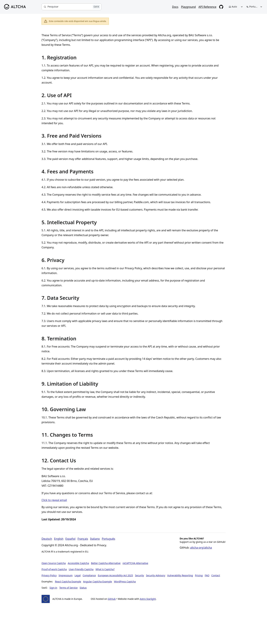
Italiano (95, 539)
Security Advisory (155, 575)
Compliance (89, 575)
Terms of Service (68, 587)
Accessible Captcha (78, 563)
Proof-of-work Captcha (54, 569)
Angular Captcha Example (97, 581)
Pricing (199, 575)
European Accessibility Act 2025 (115, 575)
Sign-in (53, 587)
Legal (78, 575)
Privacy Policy (49, 575)
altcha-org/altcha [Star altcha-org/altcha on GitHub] (201, 547)
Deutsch (47, 539)
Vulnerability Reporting (180, 575)
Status (83, 587)
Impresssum (66, 575)
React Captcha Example (68, 581)
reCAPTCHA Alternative (135, 563)
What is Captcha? (105, 569)
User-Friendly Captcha (81, 569)
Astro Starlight (148, 598)
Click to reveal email (54, 500)
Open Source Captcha (54, 563)
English (58, 539)
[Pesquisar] (71, 6)
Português (108, 539)
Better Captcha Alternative (106, 563)
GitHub (112, 598)
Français (82, 539)
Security (139, 575)
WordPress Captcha (125, 581)
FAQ (207, 575)
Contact (215, 575)
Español (70, 539)
